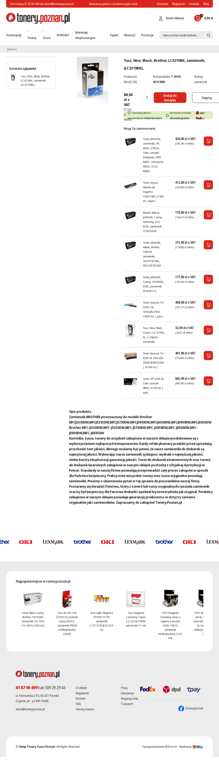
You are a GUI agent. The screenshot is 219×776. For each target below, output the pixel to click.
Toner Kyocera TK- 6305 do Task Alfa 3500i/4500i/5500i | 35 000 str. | (153, 360)
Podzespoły (14, 35)
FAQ (78, 704)
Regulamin (178, 4)
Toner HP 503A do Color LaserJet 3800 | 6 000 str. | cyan (153, 385)
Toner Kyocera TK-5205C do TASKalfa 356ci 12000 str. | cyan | (153, 309)
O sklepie (81, 688)
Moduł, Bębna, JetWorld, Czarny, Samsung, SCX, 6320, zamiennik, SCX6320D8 (152, 222)
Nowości (129, 35)
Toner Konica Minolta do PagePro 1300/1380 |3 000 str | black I (153, 192)
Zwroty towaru (85, 709)
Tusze (46, 38)
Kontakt (194, 4)
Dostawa (162, 4)
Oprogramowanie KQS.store (159, 746)
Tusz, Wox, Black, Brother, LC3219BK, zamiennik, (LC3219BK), (35, 80)
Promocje (147, 35)
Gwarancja (127, 693)
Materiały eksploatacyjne (85, 35)
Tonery (31, 38)
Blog (206, 4)
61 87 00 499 (31, 4)
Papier (114, 35)
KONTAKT (63, 35)
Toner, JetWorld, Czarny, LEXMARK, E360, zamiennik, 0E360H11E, (153, 284)
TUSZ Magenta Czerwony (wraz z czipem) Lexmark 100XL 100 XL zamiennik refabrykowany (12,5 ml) (170, 625)
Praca (124, 688)
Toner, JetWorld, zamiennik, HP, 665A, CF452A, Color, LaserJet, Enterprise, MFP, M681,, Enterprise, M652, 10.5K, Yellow (153, 155)
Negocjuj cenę (129, 698)
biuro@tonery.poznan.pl (30, 709)
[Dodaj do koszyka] (170, 97)
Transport (127, 704)
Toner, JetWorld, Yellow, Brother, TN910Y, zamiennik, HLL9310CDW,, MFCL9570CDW (152, 254)
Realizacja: (191, 746)
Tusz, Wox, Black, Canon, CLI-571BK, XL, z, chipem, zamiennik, (154, 335)
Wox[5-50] (130, 82)
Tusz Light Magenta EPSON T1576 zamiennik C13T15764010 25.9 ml (101, 621)
